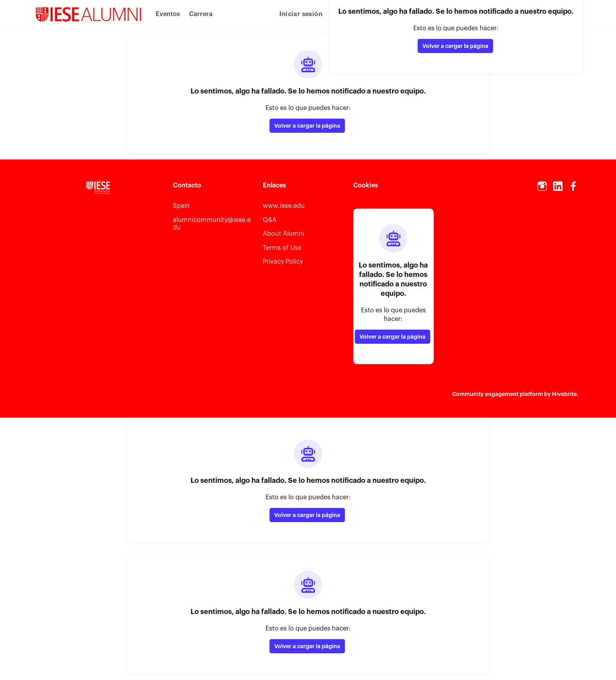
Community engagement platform (497, 394)
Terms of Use (282, 248)
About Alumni (283, 234)
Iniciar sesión (301, 14)
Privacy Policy (283, 261)
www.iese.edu (284, 206)
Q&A (270, 220)
